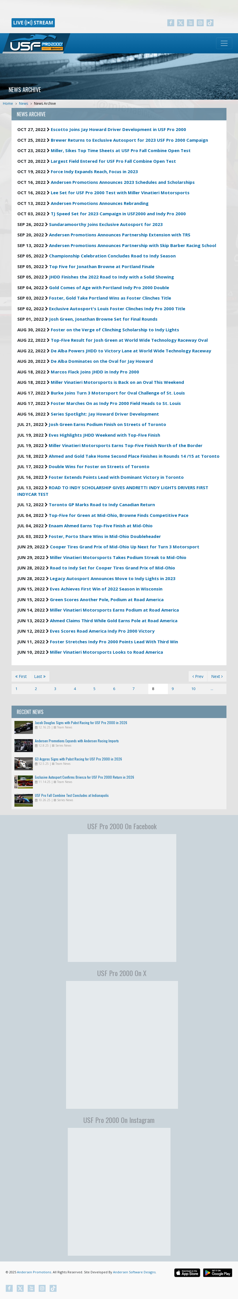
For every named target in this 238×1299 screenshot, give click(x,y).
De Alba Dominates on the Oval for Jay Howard (102, 361)
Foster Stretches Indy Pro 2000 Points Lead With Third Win (114, 641)
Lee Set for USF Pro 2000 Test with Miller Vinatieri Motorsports (120, 192)
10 (193, 688)
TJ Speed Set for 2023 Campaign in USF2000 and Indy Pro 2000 (118, 213)
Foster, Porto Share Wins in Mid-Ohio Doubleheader (105, 536)
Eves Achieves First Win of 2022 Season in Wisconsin (106, 589)
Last (40, 676)
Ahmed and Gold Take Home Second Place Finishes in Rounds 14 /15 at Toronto (134, 456)
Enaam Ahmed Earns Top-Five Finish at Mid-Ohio (101, 525)
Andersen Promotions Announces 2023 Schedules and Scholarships (123, 182)
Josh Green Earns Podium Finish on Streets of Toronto (107, 424)
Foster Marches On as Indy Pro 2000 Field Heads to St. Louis (116, 403)
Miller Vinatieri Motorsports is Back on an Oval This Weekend (117, 382)
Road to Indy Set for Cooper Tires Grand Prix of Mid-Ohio (112, 568)
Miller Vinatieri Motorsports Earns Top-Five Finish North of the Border (126, 445)
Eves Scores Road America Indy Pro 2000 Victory (102, 631)
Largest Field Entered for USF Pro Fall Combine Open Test (113, 161)
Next (217, 676)
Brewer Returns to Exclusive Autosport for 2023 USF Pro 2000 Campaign (129, 140)
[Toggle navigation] (224, 43)
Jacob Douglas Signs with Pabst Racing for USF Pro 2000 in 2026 (81, 722)
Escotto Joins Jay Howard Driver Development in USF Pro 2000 (118, 129)
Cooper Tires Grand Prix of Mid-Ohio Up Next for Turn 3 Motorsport (124, 546)
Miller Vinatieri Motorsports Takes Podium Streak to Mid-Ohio (118, 557)
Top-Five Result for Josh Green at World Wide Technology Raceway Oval (129, 340)
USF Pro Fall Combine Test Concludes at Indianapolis (72, 795)
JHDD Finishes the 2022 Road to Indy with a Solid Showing (111, 277)
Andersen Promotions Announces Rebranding (100, 203)
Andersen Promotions (34, 1272)
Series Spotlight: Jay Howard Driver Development (105, 414)
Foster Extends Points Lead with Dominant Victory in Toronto (116, 477)
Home (8, 103)
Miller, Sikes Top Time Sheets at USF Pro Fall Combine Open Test (121, 150)
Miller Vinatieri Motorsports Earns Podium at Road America (114, 610)
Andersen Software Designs (134, 1272)
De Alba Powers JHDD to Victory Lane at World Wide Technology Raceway (131, 351)
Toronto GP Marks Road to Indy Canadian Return (102, 504)
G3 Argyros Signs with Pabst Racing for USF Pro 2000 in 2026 (78, 758)
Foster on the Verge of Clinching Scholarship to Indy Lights (115, 329)
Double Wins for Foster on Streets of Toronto (99, 466)
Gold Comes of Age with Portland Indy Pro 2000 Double (109, 287)
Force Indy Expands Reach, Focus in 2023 (94, 171)
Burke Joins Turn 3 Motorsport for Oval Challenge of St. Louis (118, 393)
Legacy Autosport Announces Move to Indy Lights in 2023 (112, 578)
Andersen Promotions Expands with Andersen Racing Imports (77, 740)
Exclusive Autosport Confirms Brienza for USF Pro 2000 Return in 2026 (84, 777)
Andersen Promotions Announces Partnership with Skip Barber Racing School (132, 245)
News (23, 103)
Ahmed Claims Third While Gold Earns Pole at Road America (113, 620)
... (212, 688)
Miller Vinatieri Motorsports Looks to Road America (106, 652)
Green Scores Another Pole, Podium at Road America (107, 599)
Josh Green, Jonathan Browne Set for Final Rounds (103, 319)
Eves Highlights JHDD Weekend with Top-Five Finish (104, 435)
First (21, 676)
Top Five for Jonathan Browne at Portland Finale (101, 266)
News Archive (45, 103)
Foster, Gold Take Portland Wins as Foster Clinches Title (110, 298)
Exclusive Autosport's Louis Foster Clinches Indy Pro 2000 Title (117, 308)
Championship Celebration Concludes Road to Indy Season (112, 256)
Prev (197, 676)
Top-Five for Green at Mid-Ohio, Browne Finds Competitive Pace (118, 515)
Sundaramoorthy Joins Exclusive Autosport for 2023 (106, 224)
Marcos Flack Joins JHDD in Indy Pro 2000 (95, 372)
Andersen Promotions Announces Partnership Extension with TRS (119, 235)
